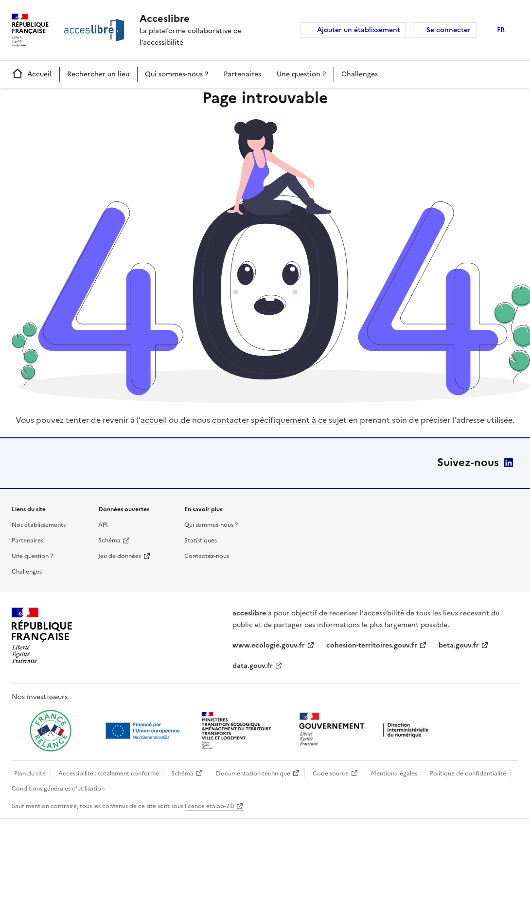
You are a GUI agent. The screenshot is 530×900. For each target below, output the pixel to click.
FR (501, 30)
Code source (331, 773)
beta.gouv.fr (459, 645)
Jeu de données (119, 556)
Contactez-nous (206, 556)
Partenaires (242, 74)
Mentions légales (394, 773)
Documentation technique (253, 773)
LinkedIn (508, 462)
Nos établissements (39, 525)
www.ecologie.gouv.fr (268, 645)
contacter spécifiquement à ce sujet (279, 420)
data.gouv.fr (252, 666)
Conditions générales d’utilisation (58, 788)
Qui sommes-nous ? (176, 74)
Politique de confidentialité (468, 773)
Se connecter (448, 30)
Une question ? (301, 74)
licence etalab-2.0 (209, 806)
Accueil (32, 74)
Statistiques (200, 540)
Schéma (109, 540)
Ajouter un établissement (358, 30)
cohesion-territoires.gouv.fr (371, 645)
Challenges (359, 74)
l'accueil (152, 420)
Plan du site (30, 773)
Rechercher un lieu (98, 74)
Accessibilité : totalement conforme (108, 773)
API (103, 525)
